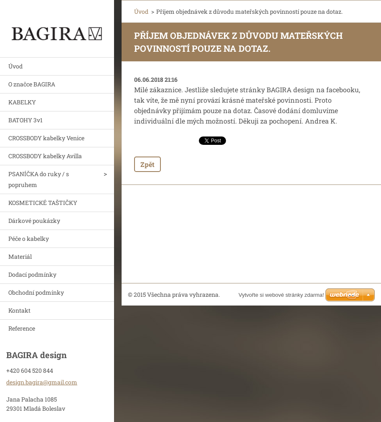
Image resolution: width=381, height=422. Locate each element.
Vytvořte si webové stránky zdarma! (281, 295)
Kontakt (19, 310)
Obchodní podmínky (36, 292)
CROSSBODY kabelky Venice (46, 138)
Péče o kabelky (28, 239)
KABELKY (22, 102)
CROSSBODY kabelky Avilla (45, 156)
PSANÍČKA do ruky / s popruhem (38, 179)
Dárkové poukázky (34, 221)
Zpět (147, 164)
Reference (21, 328)
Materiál (20, 256)
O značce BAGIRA (31, 84)
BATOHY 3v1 (25, 120)
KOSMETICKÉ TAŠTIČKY (42, 203)
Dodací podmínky (32, 274)
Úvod (15, 66)
